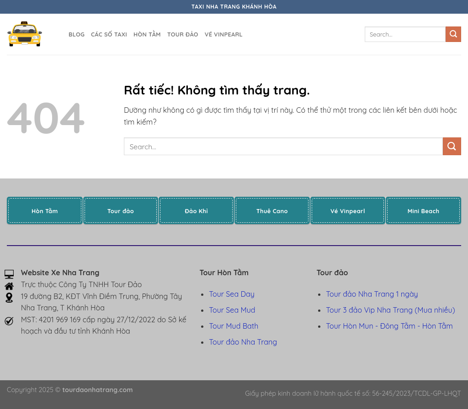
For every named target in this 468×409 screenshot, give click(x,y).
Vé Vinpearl (224, 34)
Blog (77, 34)
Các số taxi (109, 34)
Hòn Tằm (147, 34)
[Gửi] (453, 34)
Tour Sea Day (232, 294)
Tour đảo (182, 34)
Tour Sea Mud (232, 310)
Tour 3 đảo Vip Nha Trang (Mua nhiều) (390, 310)
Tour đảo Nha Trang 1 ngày (372, 294)
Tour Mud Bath (233, 325)
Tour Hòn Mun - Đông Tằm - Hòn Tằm (389, 325)
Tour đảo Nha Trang (243, 341)
